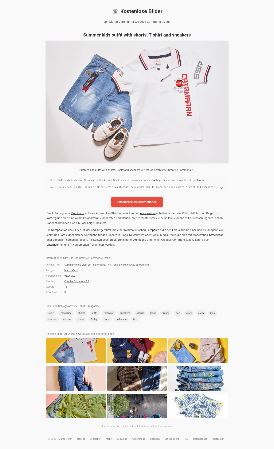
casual (140, 313)
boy (178, 313)
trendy (165, 313)
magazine (66, 313)
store (189, 313)
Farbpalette (154, 230)
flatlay (94, 320)
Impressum (218, 439)
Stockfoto (115, 240)
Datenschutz (200, 439)
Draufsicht (77, 214)
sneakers (125, 313)
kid (134, 320)
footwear (109, 313)
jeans (153, 313)
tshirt (51, 313)
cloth (201, 313)
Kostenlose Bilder (137, 11)
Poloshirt (89, 218)
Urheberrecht (172, 439)
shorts (81, 313)
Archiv (115, 426)
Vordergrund (54, 218)
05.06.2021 (70, 276)
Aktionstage (138, 439)
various (67, 320)
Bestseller (95, 439)
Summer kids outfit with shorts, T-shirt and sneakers (109, 169)
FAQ (186, 439)
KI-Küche (122, 439)
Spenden (155, 439)
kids (212, 313)
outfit (94, 313)
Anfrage (157, 180)
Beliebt (81, 439)
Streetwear (216, 235)
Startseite (106, 426)
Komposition (59, 230)
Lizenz (200, 180)
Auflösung (139, 240)
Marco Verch (153, 169)
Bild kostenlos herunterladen (137, 202)
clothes (53, 320)
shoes (80, 320)
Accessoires (148, 214)
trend (106, 320)
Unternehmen (55, 245)
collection (121, 320)
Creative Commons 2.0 (181, 169)
